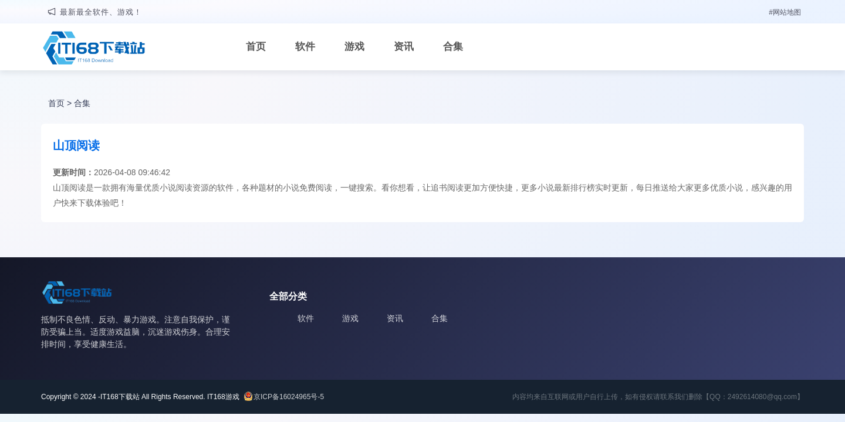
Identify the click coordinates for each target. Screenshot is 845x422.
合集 (453, 46)
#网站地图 (785, 12)
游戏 (354, 46)
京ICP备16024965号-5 (289, 397)
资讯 (404, 46)
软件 (305, 46)
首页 (256, 46)
